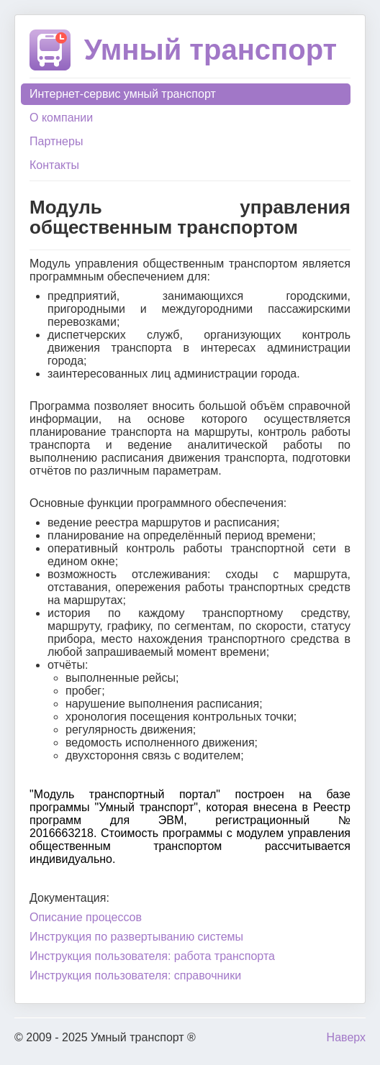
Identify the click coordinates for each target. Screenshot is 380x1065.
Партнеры (56, 141)
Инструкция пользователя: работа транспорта (152, 956)
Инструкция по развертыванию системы (136, 937)
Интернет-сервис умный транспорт (123, 94)
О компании (61, 117)
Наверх (346, 1037)
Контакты (54, 165)
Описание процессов (86, 917)
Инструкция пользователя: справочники (135, 975)
